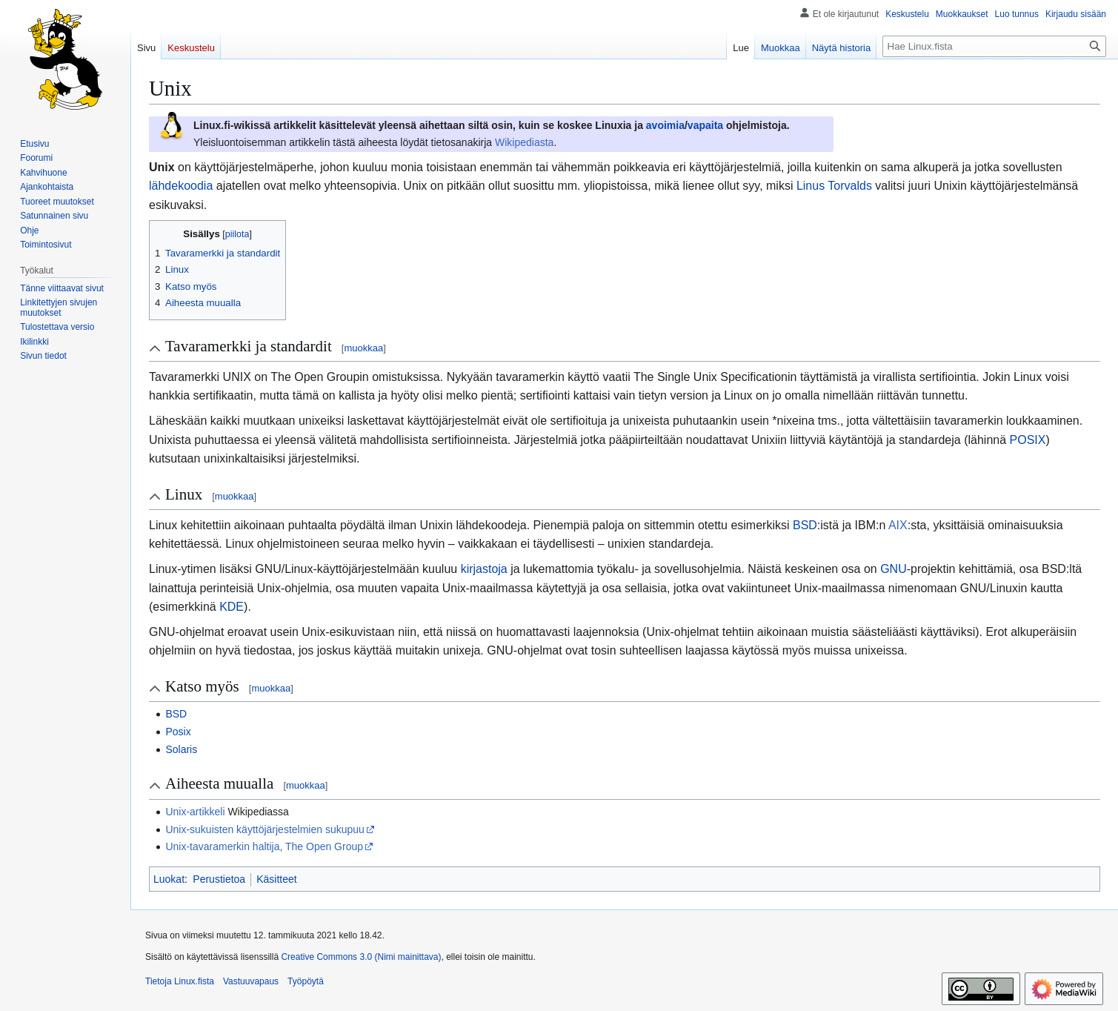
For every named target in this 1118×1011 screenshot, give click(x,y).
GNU (893, 569)
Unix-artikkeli (194, 812)
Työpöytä (305, 981)
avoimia (665, 125)
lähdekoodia (181, 185)
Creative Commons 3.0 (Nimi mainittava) (361, 957)
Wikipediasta (524, 142)
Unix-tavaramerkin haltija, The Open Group (264, 846)
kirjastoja (484, 569)
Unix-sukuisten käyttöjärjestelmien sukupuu (264, 829)
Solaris (181, 749)
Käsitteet (276, 879)
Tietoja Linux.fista (179, 981)
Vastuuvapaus (251, 981)
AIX (898, 525)
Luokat (168, 879)
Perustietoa (219, 879)
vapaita (705, 125)
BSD (805, 525)
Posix (177, 731)
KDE (231, 606)
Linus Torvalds (834, 185)
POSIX (1028, 440)
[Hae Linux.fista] (994, 46)
